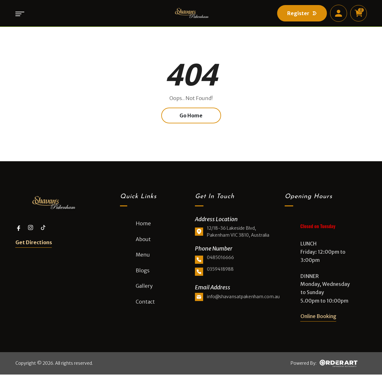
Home (143, 231)
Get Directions (33, 249)
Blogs (143, 278)
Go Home (191, 123)
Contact (145, 309)
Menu (143, 262)
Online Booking (318, 324)
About (143, 246)
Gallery (144, 293)
